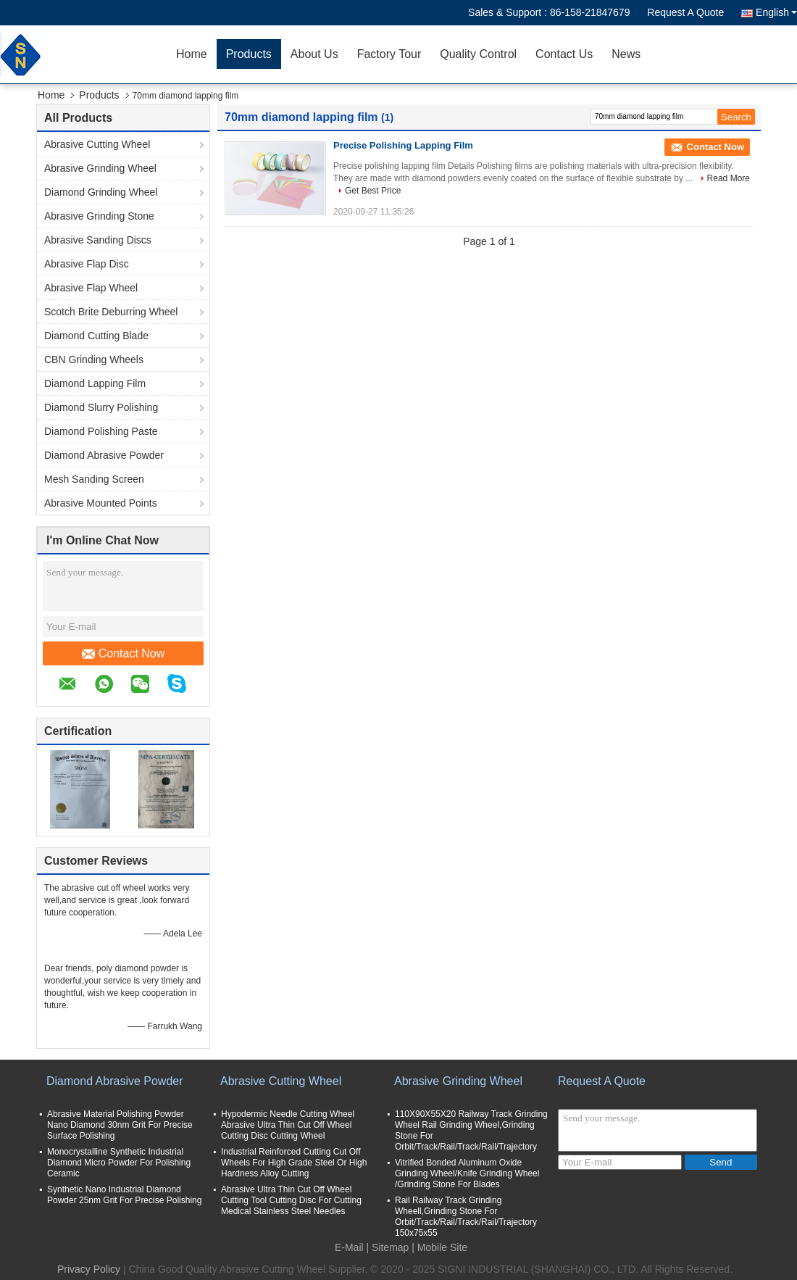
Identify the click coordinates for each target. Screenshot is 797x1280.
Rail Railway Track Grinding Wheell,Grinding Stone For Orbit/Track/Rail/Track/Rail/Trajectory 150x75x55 (466, 1216)
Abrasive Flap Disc (86, 264)
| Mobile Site (439, 1247)
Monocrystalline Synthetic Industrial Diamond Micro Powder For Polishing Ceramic (119, 1163)
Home (191, 54)
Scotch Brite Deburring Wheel (111, 311)
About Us (314, 54)
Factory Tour (389, 54)
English (776, 12)
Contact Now (123, 653)
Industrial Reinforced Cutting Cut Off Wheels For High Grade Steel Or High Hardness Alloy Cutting (294, 1163)
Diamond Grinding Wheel (100, 192)
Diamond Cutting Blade (96, 335)
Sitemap (390, 1247)
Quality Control (478, 54)
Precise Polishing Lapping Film (403, 145)
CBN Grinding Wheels (93, 359)
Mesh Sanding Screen (94, 479)
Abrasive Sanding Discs (97, 240)
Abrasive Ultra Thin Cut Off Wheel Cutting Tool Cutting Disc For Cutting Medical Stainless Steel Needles (291, 1200)
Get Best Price (373, 191)
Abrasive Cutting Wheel (97, 144)
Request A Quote (685, 12)
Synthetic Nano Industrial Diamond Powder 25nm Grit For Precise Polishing (124, 1194)
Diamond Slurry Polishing (101, 407)
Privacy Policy (88, 1269)
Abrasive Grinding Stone (99, 216)
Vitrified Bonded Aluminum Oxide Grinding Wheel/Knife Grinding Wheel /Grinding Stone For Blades (467, 1173)
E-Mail (349, 1247)
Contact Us (564, 54)
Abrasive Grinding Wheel (100, 168)
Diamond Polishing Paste (100, 431)
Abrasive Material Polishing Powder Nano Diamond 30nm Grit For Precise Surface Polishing (120, 1125)
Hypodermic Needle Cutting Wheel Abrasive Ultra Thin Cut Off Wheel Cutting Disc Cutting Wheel (287, 1125)
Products (249, 54)
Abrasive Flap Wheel (91, 288)
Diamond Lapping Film (95, 383)
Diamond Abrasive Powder (104, 455)
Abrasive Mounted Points (100, 503)
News (626, 54)
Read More (728, 178)
